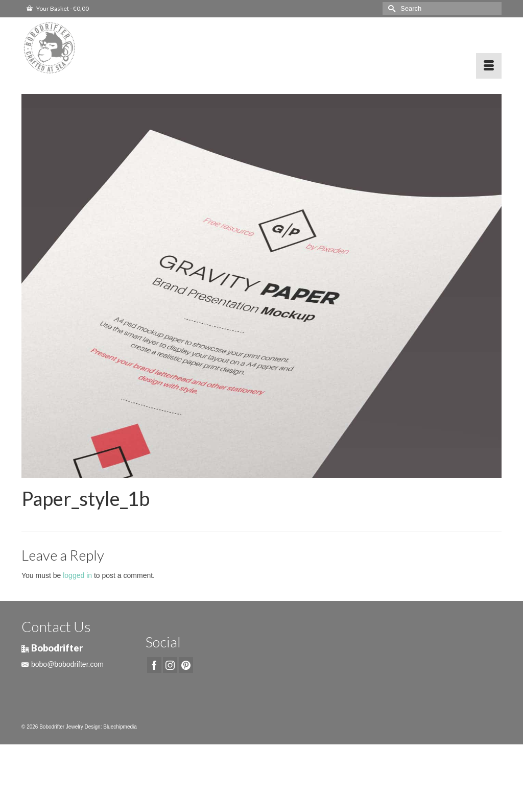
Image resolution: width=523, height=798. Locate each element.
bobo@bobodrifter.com (62, 664)
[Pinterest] (186, 665)
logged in (77, 575)
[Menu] (489, 66)
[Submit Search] (390, 8)
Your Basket (58, 8)
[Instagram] (170, 665)
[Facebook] (154, 665)
